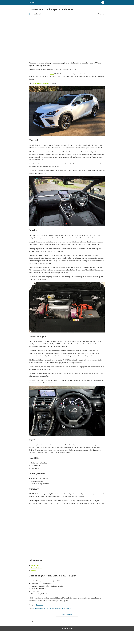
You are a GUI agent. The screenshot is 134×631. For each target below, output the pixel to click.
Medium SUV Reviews (61, 609)
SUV (69, 609)
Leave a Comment (67, 614)
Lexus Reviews (50, 609)
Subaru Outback (36, 568)
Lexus (52, 74)
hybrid (38, 609)
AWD (34, 609)
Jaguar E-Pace (35, 565)
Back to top (102, 623)
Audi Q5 (33, 570)
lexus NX (42, 609)
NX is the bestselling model (40, 83)
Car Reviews (39, 605)
